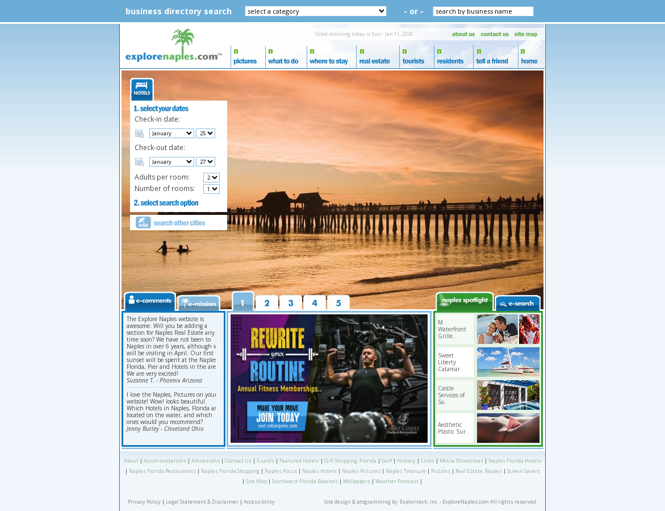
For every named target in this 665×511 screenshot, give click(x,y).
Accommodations (165, 460)
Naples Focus (281, 471)
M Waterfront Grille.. (452, 329)
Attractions (205, 460)
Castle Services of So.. (451, 395)
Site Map (256, 481)
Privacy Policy (144, 501)
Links (427, 460)
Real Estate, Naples (478, 471)
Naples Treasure (406, 471)
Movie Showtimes (461, 460)
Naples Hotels (319, 471)
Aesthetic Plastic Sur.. (453, 428)
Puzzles (440, 471)
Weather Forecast (397, 481)
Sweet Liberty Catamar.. (450, 362)
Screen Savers (523, 471)
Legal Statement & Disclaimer (202, 501)
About (131, 460)
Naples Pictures (361, 471)
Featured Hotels (299, 460)
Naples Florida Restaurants (162, 471)
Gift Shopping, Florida (350, 460)
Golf (387, 460)
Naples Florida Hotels (514, 460)
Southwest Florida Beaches (305, 481)
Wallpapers (356, 481)
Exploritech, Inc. (419, 501)
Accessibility (259, 501)
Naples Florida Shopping (230, 471)
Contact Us (238, 460)
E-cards (265, 460)
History (406, 460)
